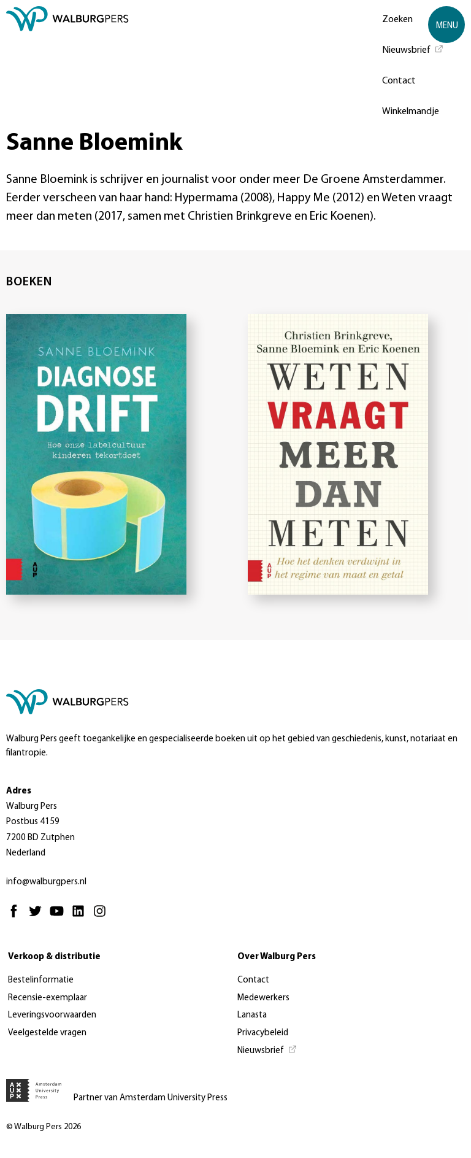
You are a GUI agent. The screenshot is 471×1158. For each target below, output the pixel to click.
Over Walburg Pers (276, 957)
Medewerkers (263, 998)
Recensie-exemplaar (47, 998)
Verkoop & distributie (54, 957)
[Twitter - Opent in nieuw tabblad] (38, 916)
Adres (18, 791)
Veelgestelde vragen (47, 1033)
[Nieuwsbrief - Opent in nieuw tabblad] (413, 49)
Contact (399, 81)
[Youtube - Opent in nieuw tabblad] (60, 916)
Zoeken (397, 20)
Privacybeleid (262, 1033)
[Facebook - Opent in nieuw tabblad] (17, 916)
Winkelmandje (410, 112)
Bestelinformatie (41, 980)
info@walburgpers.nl (46, 882)
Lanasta (252, 1015)
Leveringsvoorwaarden (52, 1015)
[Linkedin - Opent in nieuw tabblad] (81, 916)
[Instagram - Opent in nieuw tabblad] (102, 916)
